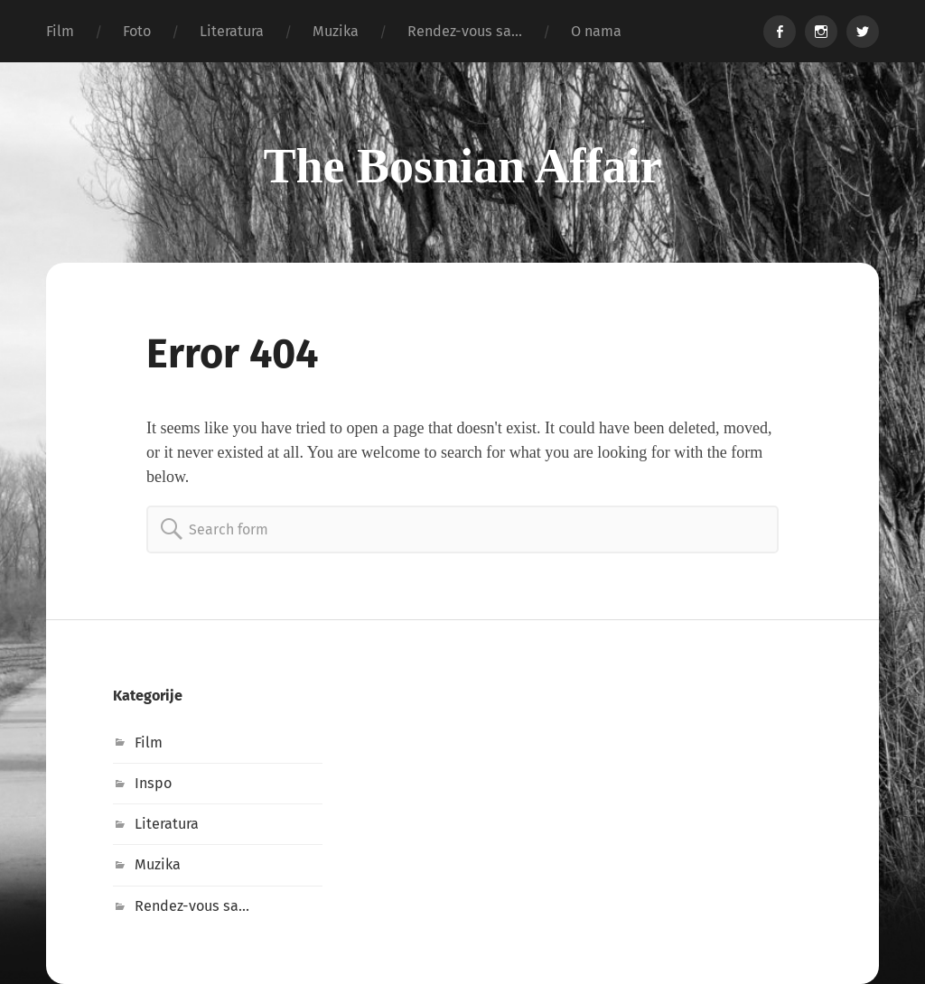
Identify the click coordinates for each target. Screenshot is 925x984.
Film (60, 31)
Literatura (232, 31)
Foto (137, 31)
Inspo (153, 783)
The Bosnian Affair (462, 166)
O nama (596, 31)
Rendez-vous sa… (464, 31)
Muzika (336, 31)
